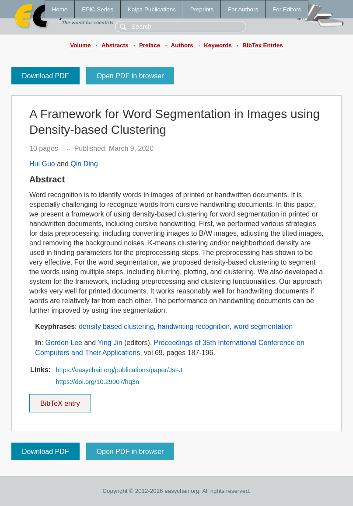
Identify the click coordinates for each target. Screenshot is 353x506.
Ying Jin (110, 342)
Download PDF (45, 76)
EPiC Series (97, 9)
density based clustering (116, 326)
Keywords (218, 45)
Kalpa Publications (152, 9)
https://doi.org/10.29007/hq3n (97, 381)
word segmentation (263, 326)
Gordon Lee (63, 342)
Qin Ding (84, 164)
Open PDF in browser (130, 76)
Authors (182, 45)
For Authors (243, 9)
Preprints (201, 9)
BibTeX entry (60, 400)
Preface (149, 45)
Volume (80, 45)
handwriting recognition (193, 326)
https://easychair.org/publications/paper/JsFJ (119, 369)
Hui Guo (42, 164)
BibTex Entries (262, 45)
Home (60, 9)
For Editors (287, 9)
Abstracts (114, 45)
